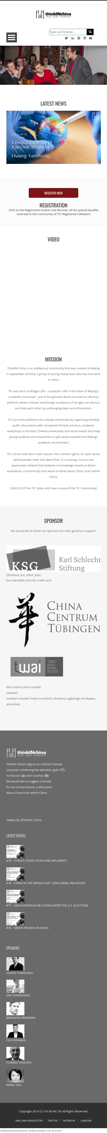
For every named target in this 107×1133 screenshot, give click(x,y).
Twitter (52, 1120)
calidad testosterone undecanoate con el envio (31, 1131)
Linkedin (86, 1120)
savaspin (12, 693)
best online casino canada (23, 687)
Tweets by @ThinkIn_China (24, 820)
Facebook (69, 1120)
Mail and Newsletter (29, 1120)
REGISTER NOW (53, 192)
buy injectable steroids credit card (28, 580)
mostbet (12, 698)
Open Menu (11, 37)
